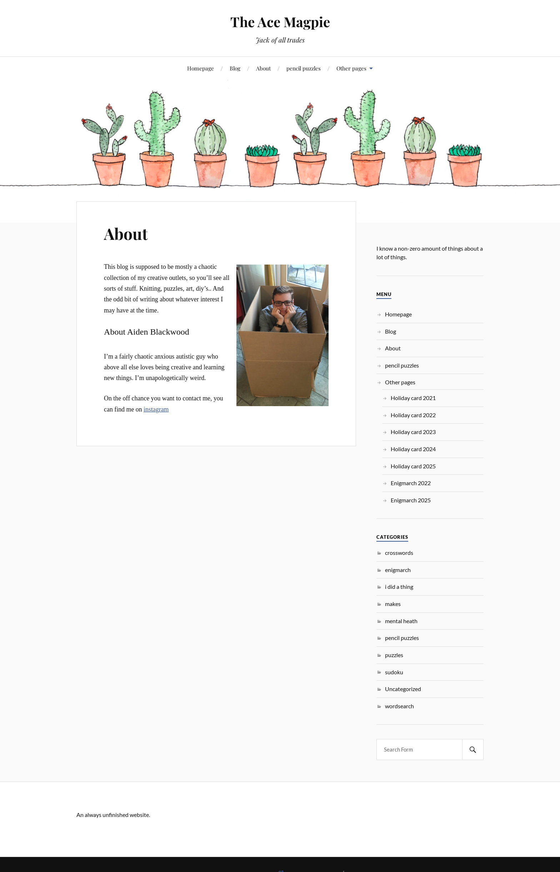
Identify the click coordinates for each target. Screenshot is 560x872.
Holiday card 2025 (413, 466)
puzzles (394, 654)
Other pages (351, 68)
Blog (235, 68)
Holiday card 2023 (413, 431)
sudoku (394, 672)
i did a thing (399, 586)
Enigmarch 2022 (411, 482)
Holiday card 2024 (413, 448)
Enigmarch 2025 (411, 500)
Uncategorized (403, 688)
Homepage (200, 68)
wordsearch (399, 706)
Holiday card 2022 (413, 415)
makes (393, 603)
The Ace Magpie (280, 22)
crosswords (399, 552)
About (263, 68)
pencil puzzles (303, 68)
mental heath (401, 620)
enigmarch (398, 569)
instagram (156, 409)
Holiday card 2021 (413, 397)
